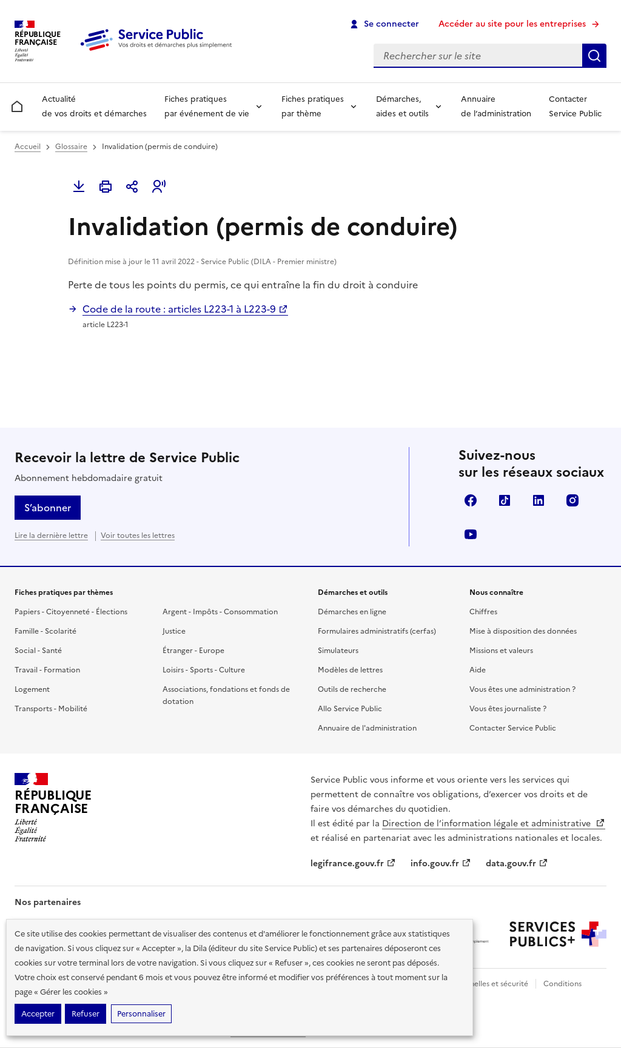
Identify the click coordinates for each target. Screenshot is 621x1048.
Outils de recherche (352, 689)
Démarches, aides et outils (402, 106)
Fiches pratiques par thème (312, 106)
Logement (32, 689)
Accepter (38, 1014)
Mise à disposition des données (523, 631)
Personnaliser (141, 1014)
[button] (159, 186)
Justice (174, 631)
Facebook (470, 500)
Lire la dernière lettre (51, 535)
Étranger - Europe (193, 650)
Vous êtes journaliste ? (507, 708)
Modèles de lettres (350, 670)
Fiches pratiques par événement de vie (206, 106)
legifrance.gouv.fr (353, 863)
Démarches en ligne (352, 611)
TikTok (504, 500)
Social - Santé (38, 650)
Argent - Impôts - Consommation (220, 611)
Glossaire (71, 146)
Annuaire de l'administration (367, 728)
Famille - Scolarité (45, 631)
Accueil (28, 146)
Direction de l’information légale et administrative (493, 823)
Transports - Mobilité (51, 708)
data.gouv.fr (517, 863)
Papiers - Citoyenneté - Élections (71, 611)
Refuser (85, 1014)
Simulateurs (338, 650)
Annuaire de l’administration (496, 106)
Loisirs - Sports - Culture (204, 670)
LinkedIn (538, 500)
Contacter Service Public (575, 106)
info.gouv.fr (441, 863)
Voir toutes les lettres (138, 535)
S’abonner (47, 507)
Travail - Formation (47, 670)
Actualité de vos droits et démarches (94, 106)
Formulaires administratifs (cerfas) (377, 631)
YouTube (470, 534)
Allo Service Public (350, 708)
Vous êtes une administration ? (522, 689)
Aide (477, 670)
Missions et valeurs (501, 650)
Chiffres (483, 611)
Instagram (572, 500)
